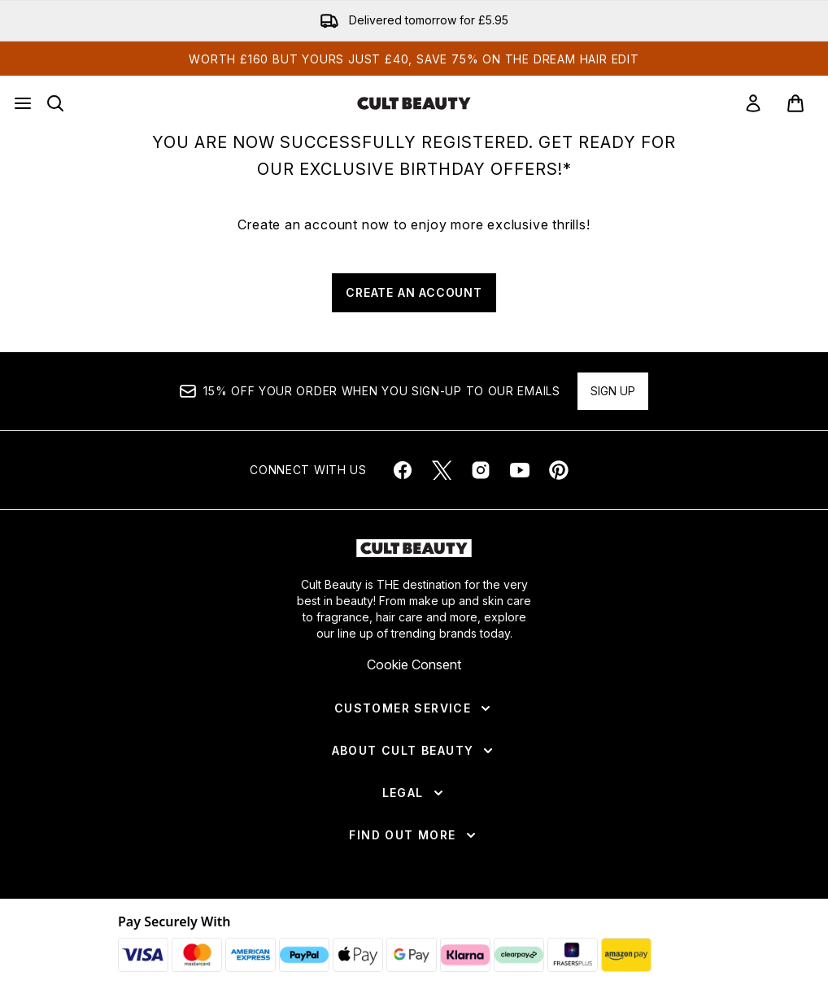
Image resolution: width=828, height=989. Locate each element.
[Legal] (414, 793)
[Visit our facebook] (402, 470)
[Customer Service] (414, 708)
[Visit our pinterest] (558, 470)
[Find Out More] (413, 835)
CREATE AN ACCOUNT (414, 292)
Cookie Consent (414, 664)
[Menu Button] (23, 103)
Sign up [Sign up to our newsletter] (612, 391)
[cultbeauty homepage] (414, 103)
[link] (753, 103)
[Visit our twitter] (441, 470)
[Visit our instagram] (480, 470)
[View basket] (795, 103)
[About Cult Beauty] (414, 751)
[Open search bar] (55, 103)
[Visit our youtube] (519, 470)
